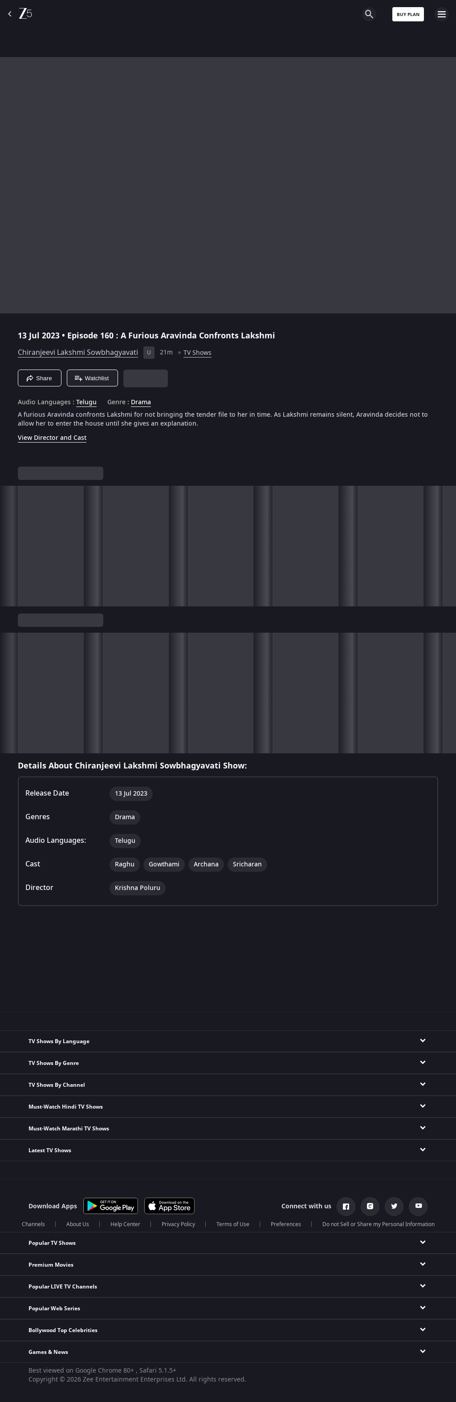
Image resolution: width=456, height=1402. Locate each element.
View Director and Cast (52, 438)
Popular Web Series (54, 1308)
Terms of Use (232, 1224)
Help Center (125, 1224)
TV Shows (197, 353)
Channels (33, 1224)
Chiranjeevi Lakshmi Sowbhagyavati (78, 352)
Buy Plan (408, 14)
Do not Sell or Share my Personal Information (378, 1224)
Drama (141, 402)
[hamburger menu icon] (442, 14)
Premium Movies (50, 1265)
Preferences (286, 1224)
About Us (77, 1224)
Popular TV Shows (52, 1243)
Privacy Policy (178, 1224)
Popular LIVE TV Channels (62, 1286)
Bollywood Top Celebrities (63, 1330)
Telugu (86, 402)
